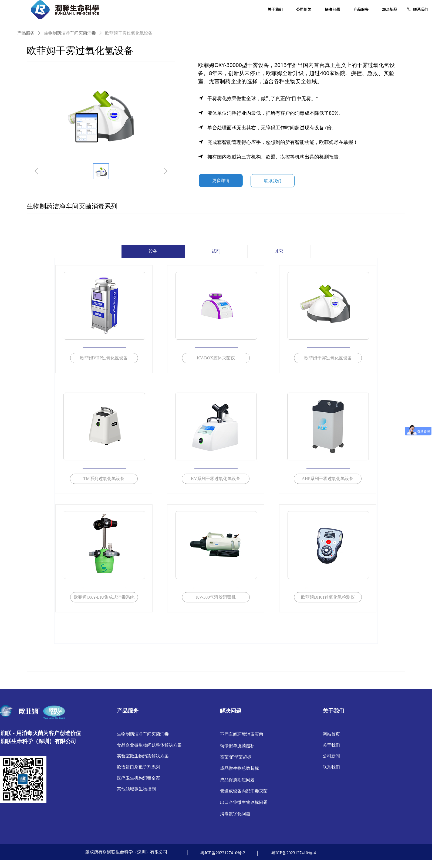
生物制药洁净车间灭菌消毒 (70, 33)
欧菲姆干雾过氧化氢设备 (129, 33)
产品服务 (26, 33)
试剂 (216, 251)
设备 (153, 251)
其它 (279, 251)
